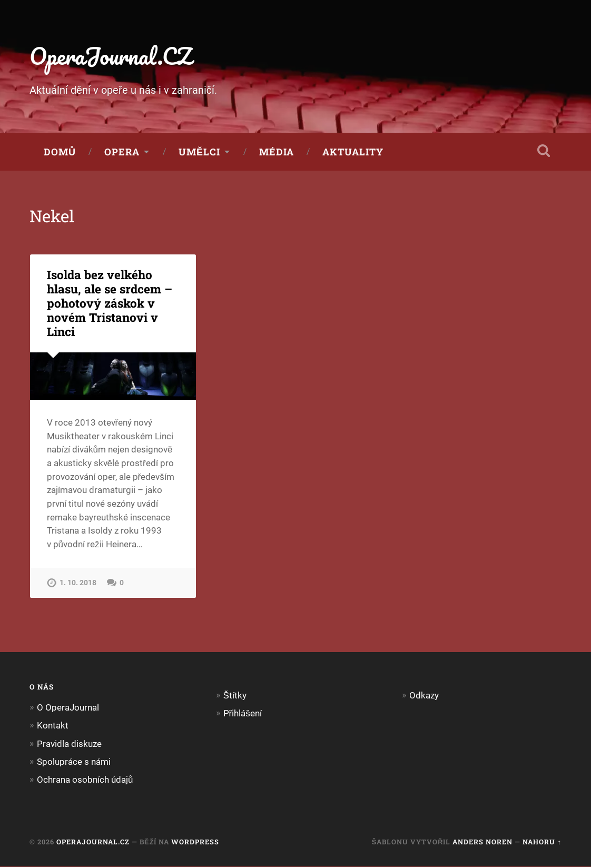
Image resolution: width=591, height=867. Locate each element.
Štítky (235, 695)
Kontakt (52, 726)
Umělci (199, 152)
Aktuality (352, 152)
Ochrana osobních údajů (85, 780)
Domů (60, 152)
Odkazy (424, 695)
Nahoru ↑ (542, 842)
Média (276, 152)
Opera (122, 152)
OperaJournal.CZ (112, 55)
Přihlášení (242, 713)
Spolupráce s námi (74, 761)
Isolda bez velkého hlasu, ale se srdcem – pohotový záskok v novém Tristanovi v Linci (109, 303)
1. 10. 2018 (78, 582)
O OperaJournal (68, 708)
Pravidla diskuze (69, 743)
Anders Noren (482, 842)
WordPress (195, 842)
